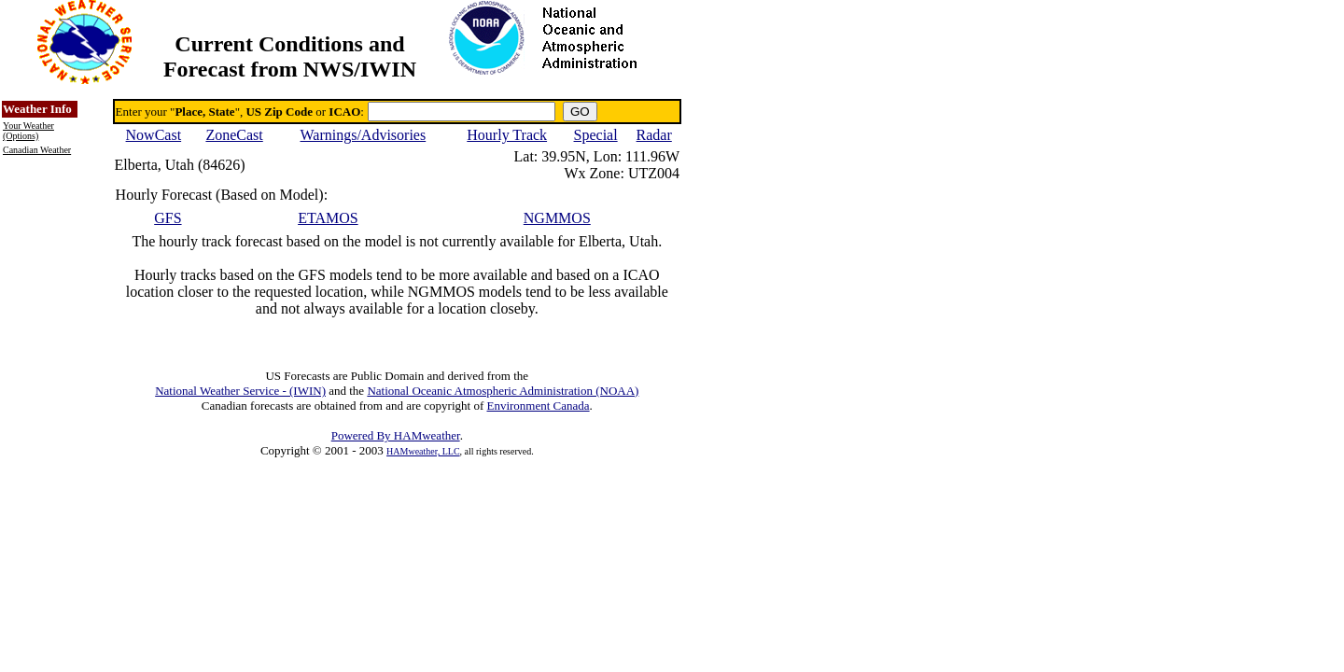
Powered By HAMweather (395, 435)
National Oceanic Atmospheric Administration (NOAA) (502, 391)
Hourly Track (507, 135)
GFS (167, 218)
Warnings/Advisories (364, 135)
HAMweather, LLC (422, 451)
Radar (654, 135)
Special (596, 135)
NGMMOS (557, 218)
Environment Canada (537, 406)
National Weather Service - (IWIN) (240, 391)
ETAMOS (328, 218)
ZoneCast (233, 135)
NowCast (154, 135)
